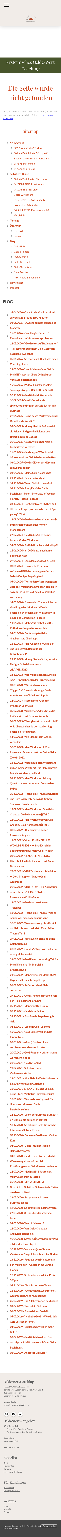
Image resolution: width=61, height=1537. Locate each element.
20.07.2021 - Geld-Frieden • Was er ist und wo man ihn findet (33, 1055)
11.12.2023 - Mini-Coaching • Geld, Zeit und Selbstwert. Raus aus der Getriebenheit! (32, 649)
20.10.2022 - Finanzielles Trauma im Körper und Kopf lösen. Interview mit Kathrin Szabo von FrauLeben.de (34, 799)
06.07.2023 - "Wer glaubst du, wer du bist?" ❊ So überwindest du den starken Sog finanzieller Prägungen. (34, 726)
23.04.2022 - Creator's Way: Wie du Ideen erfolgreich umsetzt (33, 951)
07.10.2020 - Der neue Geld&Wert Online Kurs (33, 1138)
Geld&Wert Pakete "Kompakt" (31, 153)
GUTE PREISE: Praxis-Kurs (29, 184)
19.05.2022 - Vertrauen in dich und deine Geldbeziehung (32, 941)
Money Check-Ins (12, 1490)
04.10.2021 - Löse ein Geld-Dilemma (30, 1026)
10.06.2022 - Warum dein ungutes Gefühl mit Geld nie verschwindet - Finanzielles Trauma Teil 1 (33, 928)
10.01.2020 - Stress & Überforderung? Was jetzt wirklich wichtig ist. (34, 1241)
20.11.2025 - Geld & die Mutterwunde (31, 395)
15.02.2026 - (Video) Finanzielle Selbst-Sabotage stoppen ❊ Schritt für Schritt (31, 387)
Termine (14, 220)
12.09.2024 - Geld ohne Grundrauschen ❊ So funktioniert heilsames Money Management (33, 524)
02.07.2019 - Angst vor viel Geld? (28, 1352)
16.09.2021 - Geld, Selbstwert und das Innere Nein (31, 1034)
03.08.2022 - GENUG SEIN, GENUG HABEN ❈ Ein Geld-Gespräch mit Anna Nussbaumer (32, 861)
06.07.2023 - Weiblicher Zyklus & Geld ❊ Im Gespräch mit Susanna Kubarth (32, 713)
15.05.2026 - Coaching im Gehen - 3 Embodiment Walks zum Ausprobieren (31, 336)
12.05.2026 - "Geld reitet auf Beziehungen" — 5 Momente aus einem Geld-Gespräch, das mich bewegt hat (34, 348)
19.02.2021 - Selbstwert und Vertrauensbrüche (25, 1070)
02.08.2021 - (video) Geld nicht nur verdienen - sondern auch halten (29, 1045)
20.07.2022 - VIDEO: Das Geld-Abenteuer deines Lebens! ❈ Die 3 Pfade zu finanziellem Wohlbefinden (33, 892)
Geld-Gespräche (23, 267)
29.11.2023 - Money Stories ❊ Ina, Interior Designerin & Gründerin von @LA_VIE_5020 (33, 664)
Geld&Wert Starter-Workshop (31, 179)
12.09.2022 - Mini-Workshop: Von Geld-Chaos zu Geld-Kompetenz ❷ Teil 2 (32, 812)
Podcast (14, 287)
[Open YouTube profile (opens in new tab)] (13, 1414)
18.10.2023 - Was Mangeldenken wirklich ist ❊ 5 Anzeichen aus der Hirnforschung (33, 677)
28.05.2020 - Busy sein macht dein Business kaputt (29, 1200)
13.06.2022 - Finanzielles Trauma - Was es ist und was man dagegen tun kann (33, 915)
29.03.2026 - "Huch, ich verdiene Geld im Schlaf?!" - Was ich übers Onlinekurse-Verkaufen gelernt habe (32, 374)
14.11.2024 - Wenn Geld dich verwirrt (31, 483)
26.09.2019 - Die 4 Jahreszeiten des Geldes (34, 1301)
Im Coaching (21, 256)
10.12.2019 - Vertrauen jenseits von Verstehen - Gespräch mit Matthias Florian (34, 1252)
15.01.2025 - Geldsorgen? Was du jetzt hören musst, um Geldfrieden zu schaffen (33, 455)
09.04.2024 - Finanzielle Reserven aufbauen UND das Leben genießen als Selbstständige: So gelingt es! (32, 571)
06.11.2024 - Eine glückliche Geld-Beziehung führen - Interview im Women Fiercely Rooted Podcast (32, 493)
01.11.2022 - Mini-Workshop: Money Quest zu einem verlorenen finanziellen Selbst (32, 783)
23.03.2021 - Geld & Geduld (25, 1062)
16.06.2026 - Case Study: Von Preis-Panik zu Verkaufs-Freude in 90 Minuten (33, 315)
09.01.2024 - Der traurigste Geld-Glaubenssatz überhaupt (28, 636)
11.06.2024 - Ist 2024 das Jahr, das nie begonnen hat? (31, 553)
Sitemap (37, 1526)
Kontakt (18, 230)
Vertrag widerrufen (49, 1526)
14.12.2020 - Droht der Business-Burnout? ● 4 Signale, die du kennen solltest (34, 1117)
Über (6, 1506)
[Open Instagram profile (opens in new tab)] (6, 1414)
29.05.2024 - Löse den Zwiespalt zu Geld (32, 560)
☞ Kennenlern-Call (24, 168)
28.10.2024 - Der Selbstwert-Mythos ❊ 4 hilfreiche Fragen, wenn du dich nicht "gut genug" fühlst (33, 509)
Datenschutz (16, 1526)
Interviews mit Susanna (27, 277)
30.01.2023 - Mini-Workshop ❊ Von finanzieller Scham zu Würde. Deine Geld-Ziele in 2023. (33, 752)
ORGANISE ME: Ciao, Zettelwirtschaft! (26, 192)
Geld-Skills (19, 246)
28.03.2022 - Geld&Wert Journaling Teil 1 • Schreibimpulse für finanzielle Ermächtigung (34, 964)
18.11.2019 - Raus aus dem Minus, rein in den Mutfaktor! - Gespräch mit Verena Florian (32, 1264)
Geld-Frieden (21, 251)
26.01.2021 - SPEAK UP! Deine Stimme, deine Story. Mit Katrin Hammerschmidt (32, 1091)
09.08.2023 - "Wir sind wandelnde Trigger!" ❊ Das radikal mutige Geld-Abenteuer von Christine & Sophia (30, 690)
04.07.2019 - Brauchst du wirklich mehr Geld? (32, 1329)
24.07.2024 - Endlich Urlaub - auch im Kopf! (34, 545)
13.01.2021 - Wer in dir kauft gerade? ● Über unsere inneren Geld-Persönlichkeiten (31, 1104)
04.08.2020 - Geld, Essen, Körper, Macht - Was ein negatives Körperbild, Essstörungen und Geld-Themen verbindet (34, 1161)
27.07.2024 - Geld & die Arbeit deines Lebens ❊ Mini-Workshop (30, 537)
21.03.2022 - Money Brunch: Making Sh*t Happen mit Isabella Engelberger (33, 977)
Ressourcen (9, 1487)
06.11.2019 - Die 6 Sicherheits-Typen (30, 1285)
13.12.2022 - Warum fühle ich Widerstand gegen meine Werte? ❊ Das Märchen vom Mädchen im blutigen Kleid (33, 768)
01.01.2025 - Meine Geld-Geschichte (30, 472)
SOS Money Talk (11, 1426)
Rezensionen (9, 1438)
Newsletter (16, 282)
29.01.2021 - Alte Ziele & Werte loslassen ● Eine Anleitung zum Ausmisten (34, 1081)
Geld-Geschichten (24, 262)
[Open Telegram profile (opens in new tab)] (20, 1414)
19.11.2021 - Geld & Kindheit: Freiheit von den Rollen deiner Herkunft (33, 998)
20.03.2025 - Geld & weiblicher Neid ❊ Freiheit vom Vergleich (31, 444)
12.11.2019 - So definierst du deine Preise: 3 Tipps (33, 1277)
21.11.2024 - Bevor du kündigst (27, 478)
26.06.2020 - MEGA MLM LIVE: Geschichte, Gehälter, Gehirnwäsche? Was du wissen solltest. (34, 1187)
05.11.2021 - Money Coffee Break (29, 1006)
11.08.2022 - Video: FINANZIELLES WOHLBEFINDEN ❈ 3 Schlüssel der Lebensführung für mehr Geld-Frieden (31, 845)
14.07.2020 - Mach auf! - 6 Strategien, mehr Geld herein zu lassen (31, 1174)
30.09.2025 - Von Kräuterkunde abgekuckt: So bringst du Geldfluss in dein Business (33, 405)
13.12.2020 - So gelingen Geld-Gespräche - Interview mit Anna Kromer (34, 1127)
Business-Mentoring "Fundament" (33, 158)
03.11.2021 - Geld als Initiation (27, 1011)
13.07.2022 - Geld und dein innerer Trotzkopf (29, 905)
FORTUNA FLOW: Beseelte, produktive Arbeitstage (30, 202)
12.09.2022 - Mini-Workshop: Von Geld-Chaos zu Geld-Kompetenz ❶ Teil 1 (32, 822)
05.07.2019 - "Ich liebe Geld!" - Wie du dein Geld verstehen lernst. (33, 1319)
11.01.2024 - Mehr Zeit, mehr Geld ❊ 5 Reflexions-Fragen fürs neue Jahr (31, 625)
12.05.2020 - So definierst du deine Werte (33, 1207)
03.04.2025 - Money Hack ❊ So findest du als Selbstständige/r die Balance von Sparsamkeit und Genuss (33, 431)
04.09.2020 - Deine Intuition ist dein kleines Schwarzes (30, 1148)
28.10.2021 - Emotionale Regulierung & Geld (32, 1019)
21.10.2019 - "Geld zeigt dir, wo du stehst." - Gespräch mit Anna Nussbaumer (34, 1293)
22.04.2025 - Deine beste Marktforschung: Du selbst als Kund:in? (34, 418)
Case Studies (21, 272)
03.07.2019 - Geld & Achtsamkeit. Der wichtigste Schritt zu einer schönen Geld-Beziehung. (33, 1342)
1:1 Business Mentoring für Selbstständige (23, 1432)
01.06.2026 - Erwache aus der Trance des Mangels (33, 325)
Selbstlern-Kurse (19, 174)
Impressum (7, 1526)
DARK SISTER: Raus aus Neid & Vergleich (31, 213)
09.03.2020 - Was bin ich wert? (27, 1223)
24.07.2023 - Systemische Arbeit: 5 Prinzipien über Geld (29, 703)
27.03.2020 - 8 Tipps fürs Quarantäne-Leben (31, 1215)
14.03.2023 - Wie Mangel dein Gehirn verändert (31, 739)
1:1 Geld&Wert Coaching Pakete (18, 1429)
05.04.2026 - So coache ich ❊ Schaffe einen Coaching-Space (34, 361)
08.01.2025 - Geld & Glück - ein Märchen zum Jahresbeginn (32, 465)
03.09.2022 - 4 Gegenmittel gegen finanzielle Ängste (29, 832)
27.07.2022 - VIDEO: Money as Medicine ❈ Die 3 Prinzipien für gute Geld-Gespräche (33, 876)
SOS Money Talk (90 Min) (28, 148)
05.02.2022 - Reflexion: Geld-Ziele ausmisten (29, 988)
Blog (12, 241)
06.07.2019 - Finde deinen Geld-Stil (29, 1311)
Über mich (15, 225)
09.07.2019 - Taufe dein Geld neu (28, 1306)
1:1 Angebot (17, 142)
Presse (18, 236)
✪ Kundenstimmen (24, 163)
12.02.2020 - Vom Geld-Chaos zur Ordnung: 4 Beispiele (28, 1231)
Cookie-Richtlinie (28, 1526)
